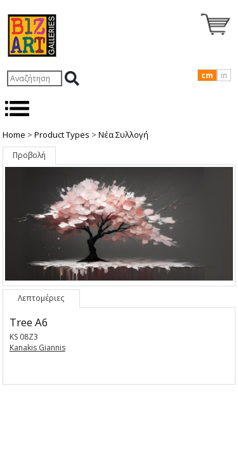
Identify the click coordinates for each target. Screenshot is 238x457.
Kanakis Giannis (37, 347)
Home (14, 134)
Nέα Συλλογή (123, 134)
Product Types (61, 134)
